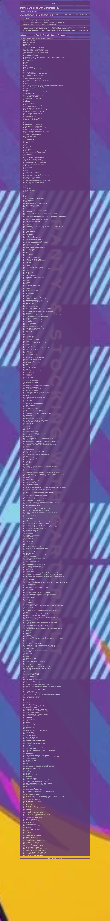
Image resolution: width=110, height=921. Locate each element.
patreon (42, 3)
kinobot (23, 3)
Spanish (46, 35)
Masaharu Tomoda (31, 11)
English (38, 35)
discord (35, 3)
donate (48, 3)
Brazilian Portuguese (59, 35)
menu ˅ (53, 3)
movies (29, 3)
